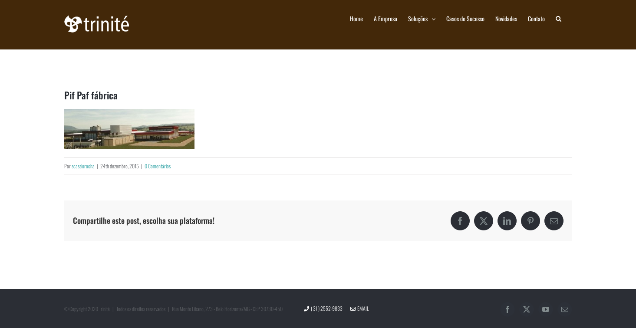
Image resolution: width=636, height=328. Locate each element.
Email (359, 308)
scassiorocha (83, 166)
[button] (558, 18)
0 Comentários (158, 166)
